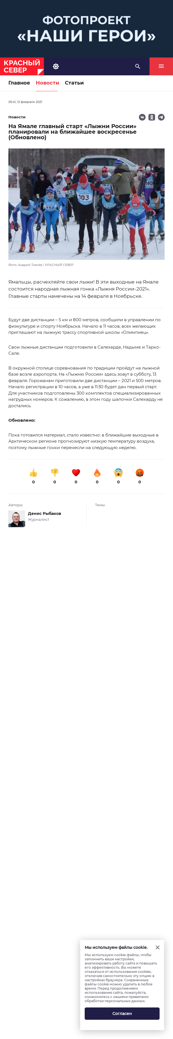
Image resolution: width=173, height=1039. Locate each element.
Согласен (122, 1013)
